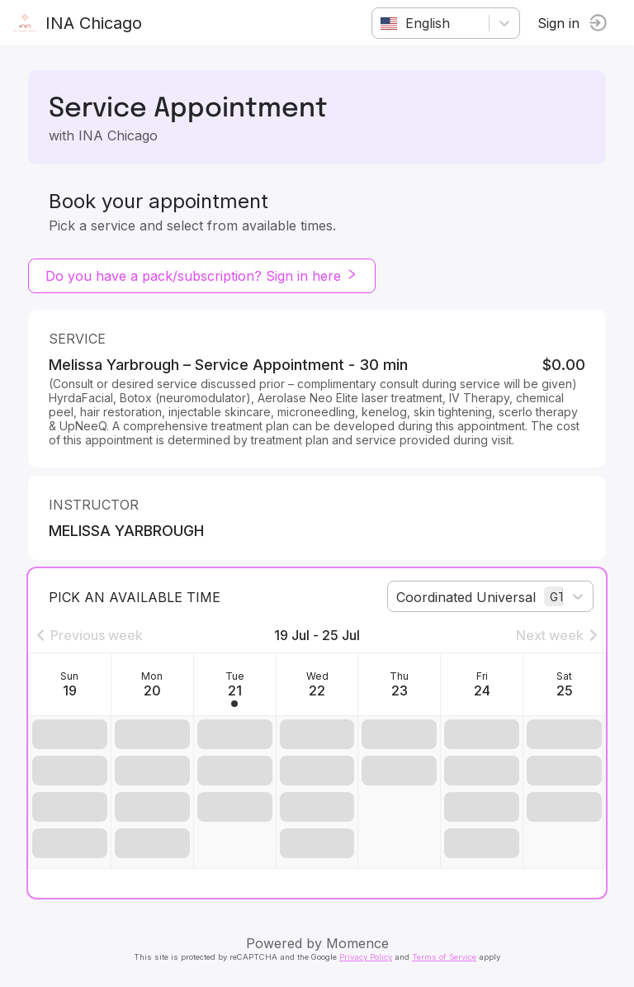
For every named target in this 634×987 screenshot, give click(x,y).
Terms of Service (444, 956)
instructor (94, 504)
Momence (357, 943)
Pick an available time (134, 597)
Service (77, 338)
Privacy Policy (365, 956)
